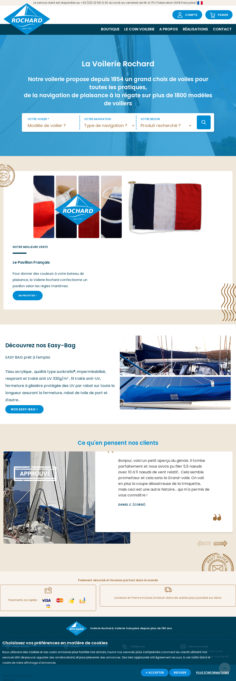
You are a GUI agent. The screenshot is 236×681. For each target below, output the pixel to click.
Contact (222, 29)
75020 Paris (19, 594)
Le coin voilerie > (209, 626)
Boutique (110, 29)
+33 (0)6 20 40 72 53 (143, 594)
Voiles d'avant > (170, 619)
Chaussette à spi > (94, 619)
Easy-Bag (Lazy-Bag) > (58, 632)
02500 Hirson (79, 594)
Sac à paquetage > (133, 619)
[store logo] (28, 18)
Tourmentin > (51, 626)
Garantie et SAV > (209, 632)
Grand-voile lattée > (17, 635)
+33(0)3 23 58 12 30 (142, 589)
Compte (191, 15)
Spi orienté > (50, 619)
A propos (168, 29)
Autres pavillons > (171, 632)
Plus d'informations (212, 673)
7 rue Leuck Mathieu (25, 589)
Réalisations (195, 29)
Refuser (180, 673)
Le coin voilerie (139, 29)
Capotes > (166, 626)
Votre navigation (97, 119)
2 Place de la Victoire (83, 589)
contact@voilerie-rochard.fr (206, 594)
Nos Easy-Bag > (24, 347)
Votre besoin (150, 119)
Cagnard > (89, 626)
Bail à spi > (127, 632)
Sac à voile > (90, 632)
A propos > (205, 619)
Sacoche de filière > (133, 626)
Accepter (156, 673)
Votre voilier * (38, 119)
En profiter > (148, 234)
